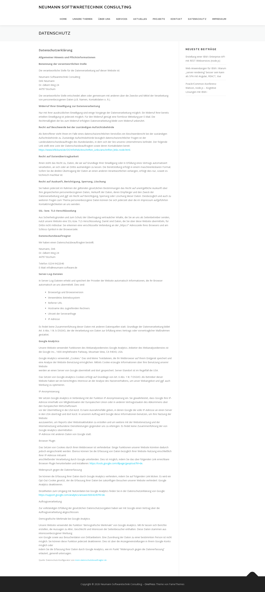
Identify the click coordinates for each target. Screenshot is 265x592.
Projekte (159, 19)
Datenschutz (197, 19)
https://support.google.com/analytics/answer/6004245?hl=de (72, 494)
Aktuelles (140, 19)
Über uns (104, 19)
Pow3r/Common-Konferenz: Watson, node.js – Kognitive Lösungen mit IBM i (201, 87)
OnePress (150, 584)
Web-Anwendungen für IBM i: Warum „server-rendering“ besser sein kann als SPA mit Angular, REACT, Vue (206, 72)
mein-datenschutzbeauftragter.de (91, 560)
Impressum (219, 19)
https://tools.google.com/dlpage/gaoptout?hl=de (116, 463)
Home (63, 19)
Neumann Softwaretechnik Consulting (85, 7)
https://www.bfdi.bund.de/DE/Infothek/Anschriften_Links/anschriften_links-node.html (84, 149)
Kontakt (176, 19)
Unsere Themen (82, 19)
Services (121, 19)
